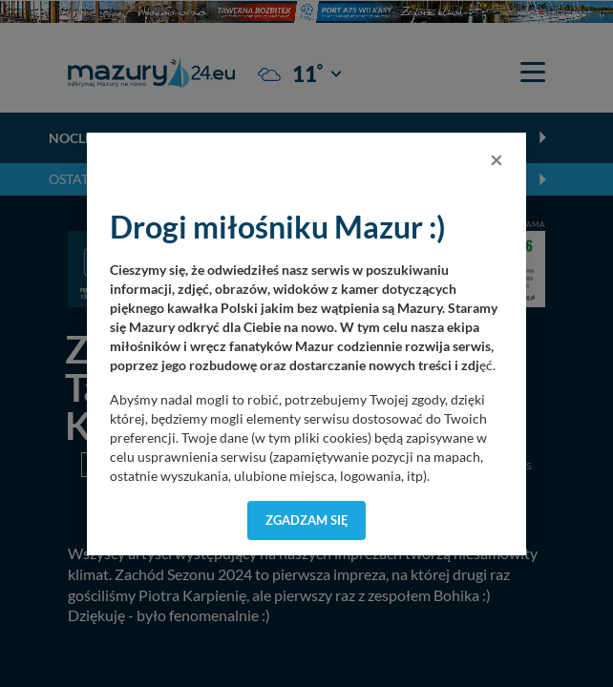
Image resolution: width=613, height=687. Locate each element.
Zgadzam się (307, 520)
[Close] (496, 159)
